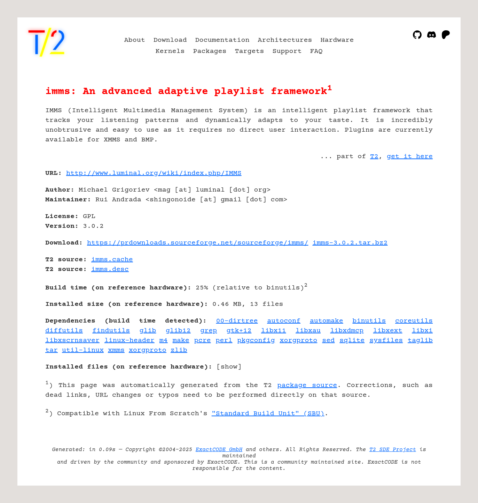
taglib (420, 340)
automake (326, 321)
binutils (369, 321)
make (181, 340)
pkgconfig (256, 340)
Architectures (285, 40)
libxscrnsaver (72, 340)
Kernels (170, 51)
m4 (163, 340)
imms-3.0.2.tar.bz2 (350, 243)
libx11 (273, 331)
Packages (210, 51)
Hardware (337, 40)
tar (51, 350)
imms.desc (110, 269)
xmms (116, 350)
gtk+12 (238, 331)
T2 (374, 157)
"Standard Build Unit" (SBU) (268, 414)
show (229, 367)
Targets (249, 51)
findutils (111, 331)
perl (224, 340)
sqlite (352, 340)
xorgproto (298, 340)
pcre (202, 340)
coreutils (414, 321)
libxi (422, 331)
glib (148, 331)
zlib (179, 350)
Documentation (222, 40)
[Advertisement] (412, 214)
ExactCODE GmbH (219, 450)
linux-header (129, 340)
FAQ (316, 51)
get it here (410, 157)
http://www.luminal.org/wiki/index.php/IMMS (154, 173)
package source (307, 385)
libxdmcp (346, 331)
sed (328, 340)
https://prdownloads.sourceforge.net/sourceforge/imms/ (197, 243)
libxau (308, 331)
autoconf (283, 321)
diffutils (64, 331)
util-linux (83, 350)
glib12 (178, 331)
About (134, 40)
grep (208, 331)
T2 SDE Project (392, 450)
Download (170, 40)
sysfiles (386, 340)
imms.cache (112, 260)
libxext (387, 331)
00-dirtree (237, 321)
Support (286, 51)
